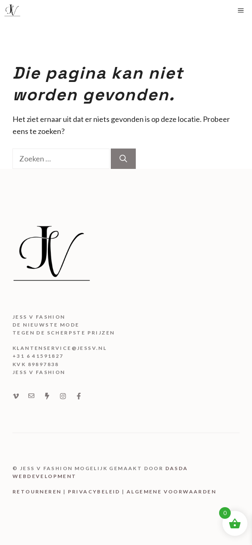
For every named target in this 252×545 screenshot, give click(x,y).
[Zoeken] (123, 159)
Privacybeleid (94, 491)
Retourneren (36, 491)
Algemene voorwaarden (171, 491)
